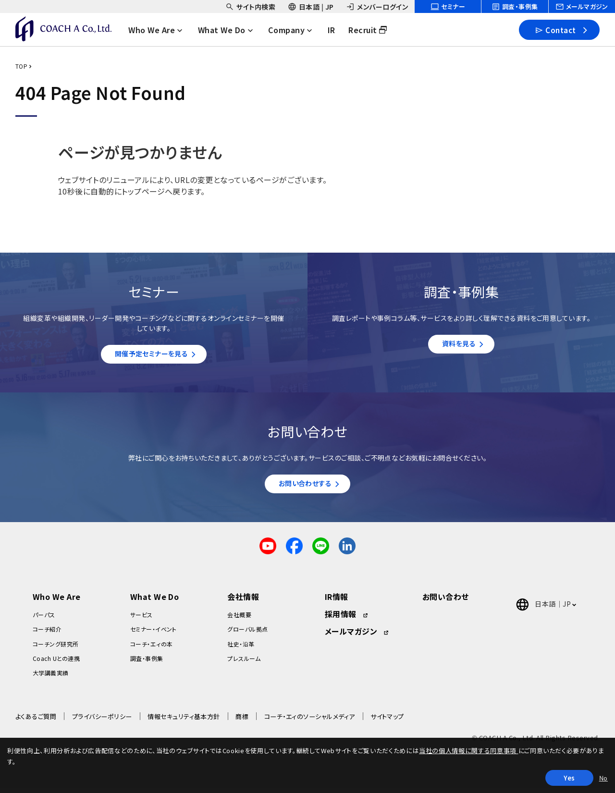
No (603, 777)
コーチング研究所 (56, 648)
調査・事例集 (146, 663)
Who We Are (57, 601)
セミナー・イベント (153, 634)
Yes (569, 777)
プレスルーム (243, 663)
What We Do (154, 601)
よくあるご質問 (35, 721)
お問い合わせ (445, 601)
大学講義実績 (51, 677)
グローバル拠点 (247, 634)
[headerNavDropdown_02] (231, 30)
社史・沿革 (240, 648)
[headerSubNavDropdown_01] (250, 6)
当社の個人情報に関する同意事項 (468, 750)
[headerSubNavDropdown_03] (377, 6)
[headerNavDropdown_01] (161, 30)
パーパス (44, 619)
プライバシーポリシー (102, 721)
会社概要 (239, 619)
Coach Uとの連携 (56, 663)
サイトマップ (387, 721)
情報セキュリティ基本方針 (184, 721)
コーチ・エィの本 (151, 648)
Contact (555, 29)
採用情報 (341, 618)
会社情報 (243, 601)
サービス (141, 619)
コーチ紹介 (47, 634)
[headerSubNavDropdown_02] (311, 6)
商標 (241, 721)
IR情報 (336, 601)
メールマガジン (351, 636)
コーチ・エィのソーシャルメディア (309, 721)
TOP (21, 66)
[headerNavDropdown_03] (296, 30)
